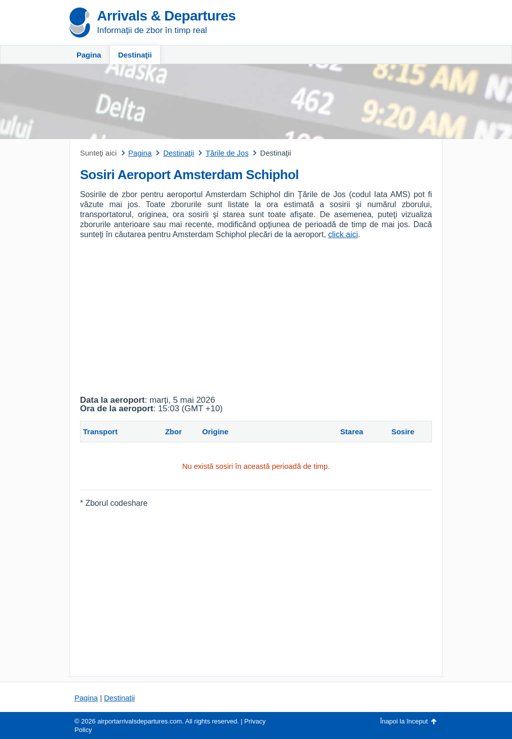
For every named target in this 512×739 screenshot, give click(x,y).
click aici (343, 234)
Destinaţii (135, 55)
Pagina (88, 55)
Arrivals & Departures (166, 16)
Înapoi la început (404, 721)
